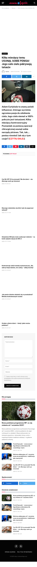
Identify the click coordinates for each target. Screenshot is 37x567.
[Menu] (3, 3)
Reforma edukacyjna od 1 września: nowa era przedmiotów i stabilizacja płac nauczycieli (24, 456)
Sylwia (7, 71)
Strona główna (10, 552)
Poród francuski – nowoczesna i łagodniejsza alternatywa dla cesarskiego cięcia (22, 446)
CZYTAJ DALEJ (16, 138)
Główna (4, 53)
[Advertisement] (18, 30)
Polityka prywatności (24, 552)
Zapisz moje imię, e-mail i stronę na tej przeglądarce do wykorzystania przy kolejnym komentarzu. (17, 378)
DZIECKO (4, 419)
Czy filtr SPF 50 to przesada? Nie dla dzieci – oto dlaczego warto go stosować (24, 467)
